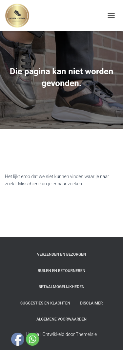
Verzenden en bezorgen (61, 254)
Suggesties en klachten (45, 303)
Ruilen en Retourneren (61, 270)
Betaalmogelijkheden (62, 287)
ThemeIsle (86, 334)
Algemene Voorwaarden (61, 319)
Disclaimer (91, 303)
